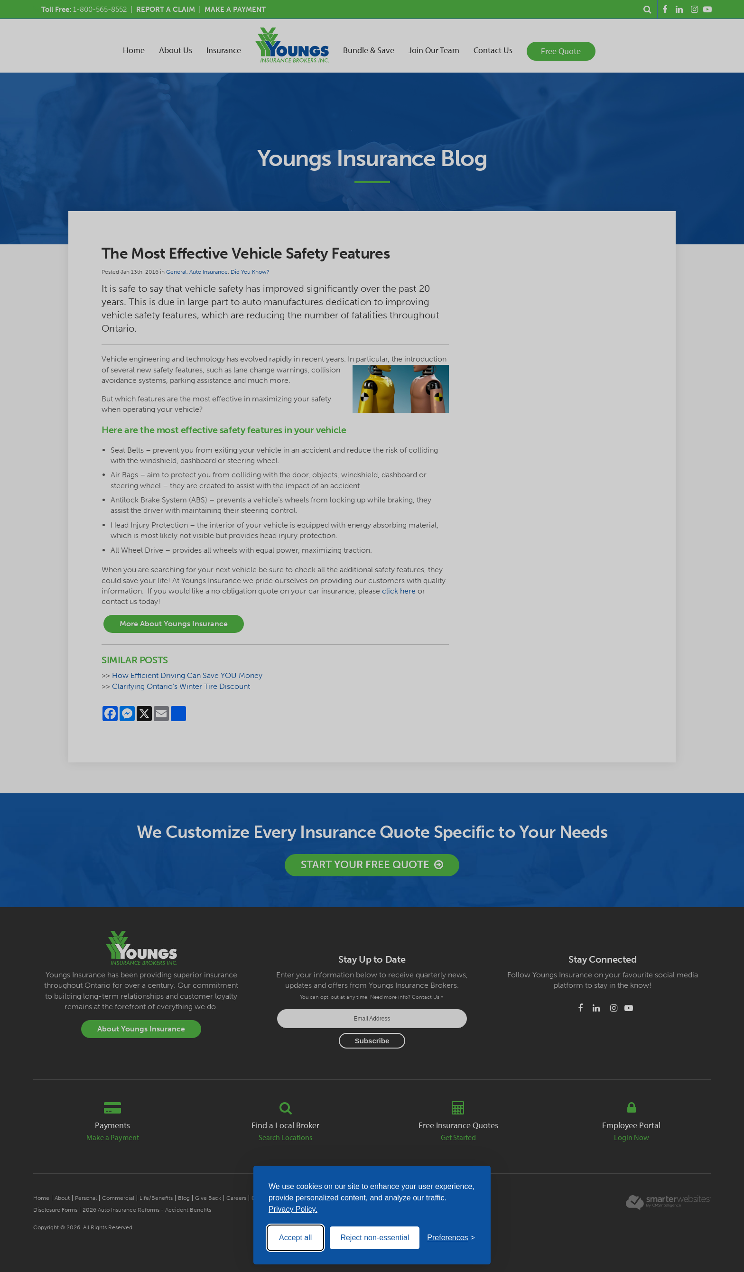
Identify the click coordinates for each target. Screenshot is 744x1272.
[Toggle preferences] (451, 1238)
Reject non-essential (374, 1238)
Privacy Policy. (293, 1209)
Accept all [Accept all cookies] (295, 1238)
